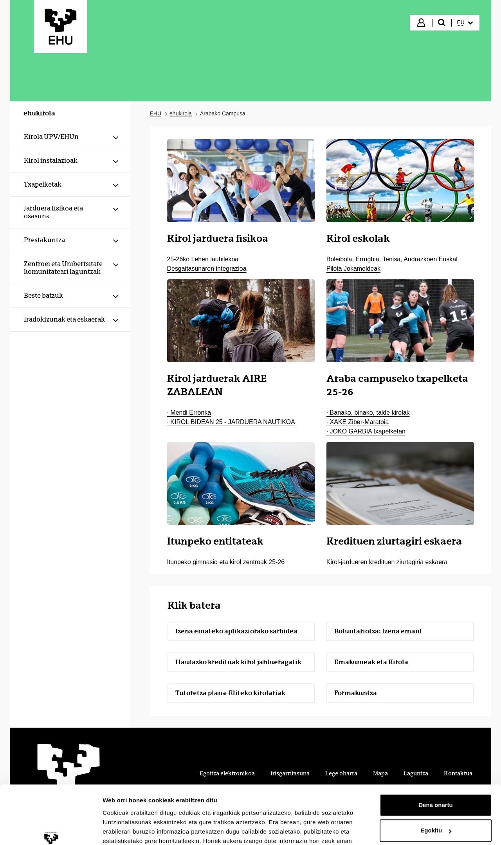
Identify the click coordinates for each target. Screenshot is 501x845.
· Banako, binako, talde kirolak (368, 412)
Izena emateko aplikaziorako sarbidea (236, 631)
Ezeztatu (436, 804)
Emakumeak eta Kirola (371, 662)
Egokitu (435, 778)
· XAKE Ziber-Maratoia (357, 422)
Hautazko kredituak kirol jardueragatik (238, 662)
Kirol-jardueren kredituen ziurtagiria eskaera (386, 562)
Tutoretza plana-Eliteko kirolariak (230, 693)
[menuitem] (465, 23)
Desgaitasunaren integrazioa (207, 268)
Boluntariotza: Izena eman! (378, 631)
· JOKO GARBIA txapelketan (365, 431)
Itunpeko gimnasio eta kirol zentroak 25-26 (226, 562)
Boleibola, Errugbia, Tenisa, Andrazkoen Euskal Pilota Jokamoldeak (392, 264)
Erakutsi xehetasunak (133, 829)
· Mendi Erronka (189, 412)
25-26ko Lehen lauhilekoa (203, 259)
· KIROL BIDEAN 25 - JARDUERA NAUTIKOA (231, 422)
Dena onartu (435, 753)
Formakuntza (382, 695)
